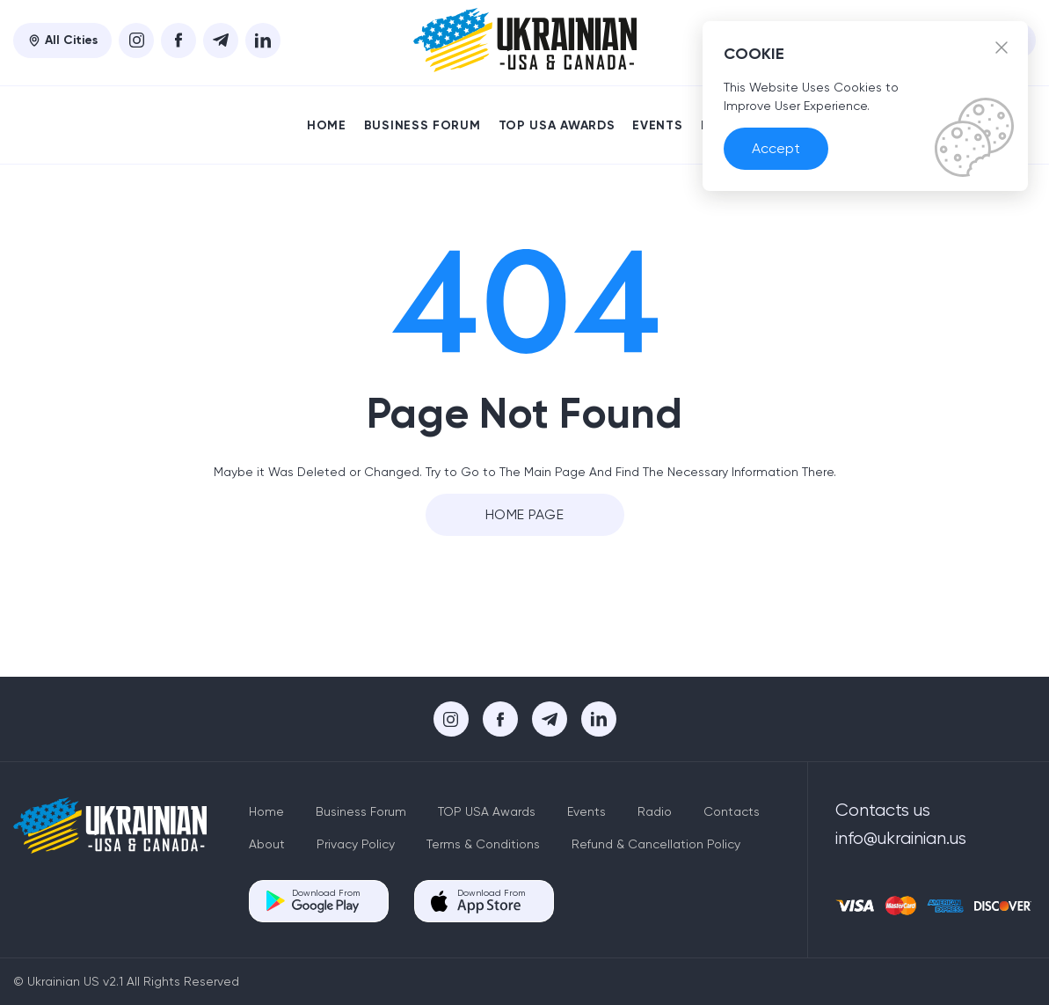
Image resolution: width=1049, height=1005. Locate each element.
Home (326, 125)
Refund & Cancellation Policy (656, 844)
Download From (326, 900)
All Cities (62, 40)
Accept (776, 148)
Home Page (524, 514)
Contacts (731, 811)
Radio (654, 811)
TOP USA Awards (557, 125)
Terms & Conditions (483, 844)
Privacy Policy (356, 844)
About (267, 844)
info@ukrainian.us (900, 838)
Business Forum (422, 125)
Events (657, 125)
